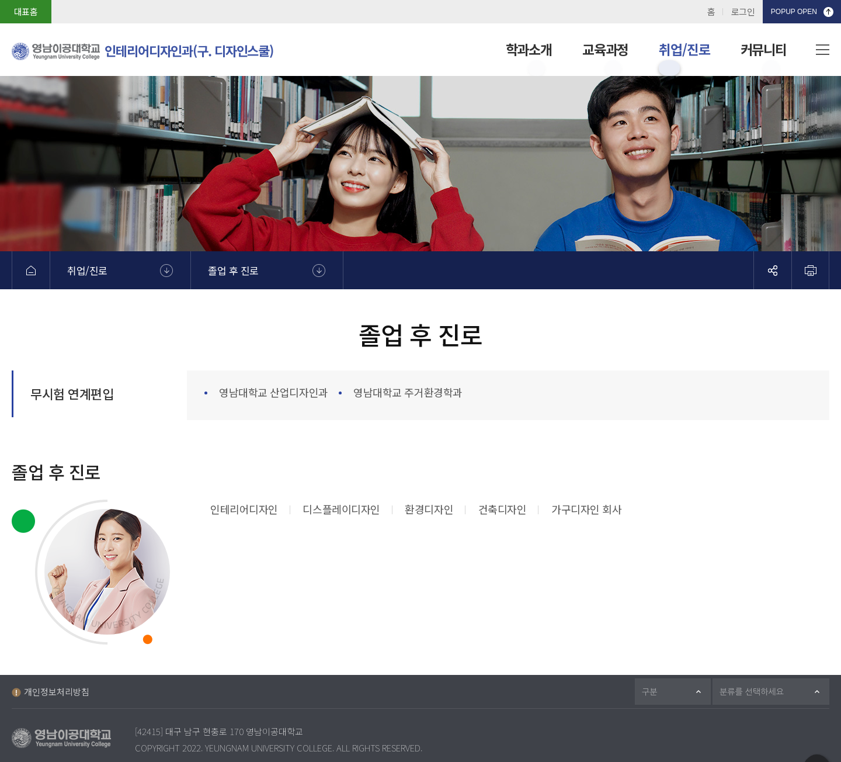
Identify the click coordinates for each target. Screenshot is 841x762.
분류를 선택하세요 (758, 691)
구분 (655, 691)
